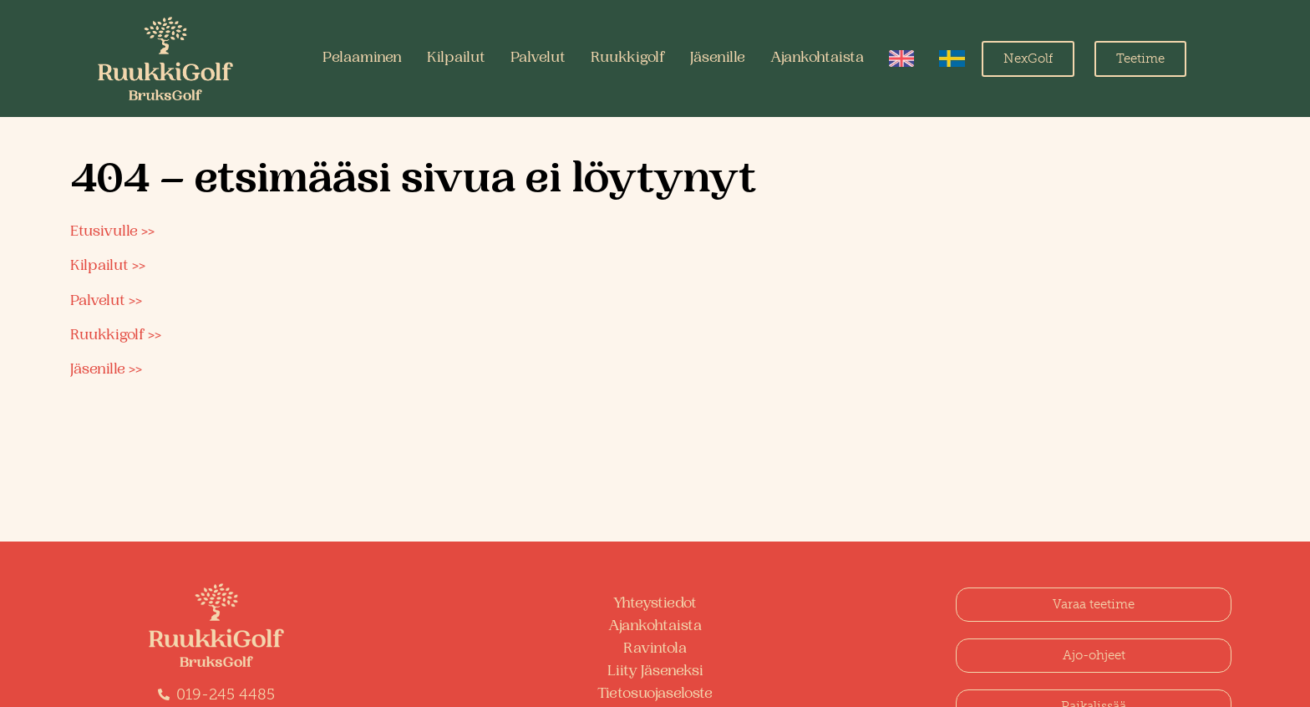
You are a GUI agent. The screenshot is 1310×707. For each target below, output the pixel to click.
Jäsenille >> (106, 370)
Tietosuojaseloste (655, 694)
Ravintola (655, 649)
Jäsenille (717, 58)
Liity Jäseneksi (655, 671)
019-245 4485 (225, 694)
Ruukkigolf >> (115, 335)
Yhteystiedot (655, 604)
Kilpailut (456, 58)
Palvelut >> (106, 301)
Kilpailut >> (107, 266)
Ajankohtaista (817, 58)
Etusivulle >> (112, 232)
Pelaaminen (362, 58)
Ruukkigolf (628, 58)
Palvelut (538, 58)
